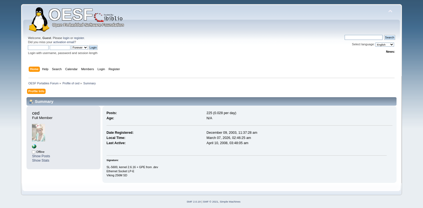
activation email (63, 42)
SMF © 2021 (210, 201)
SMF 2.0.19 (194, 201)
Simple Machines (230, 201)
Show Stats (40, 160)
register (79, 38)
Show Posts (41, 156)
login (66, 38)
